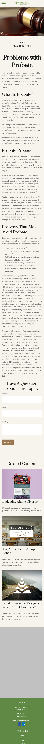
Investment (22, 738)
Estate (22, 740)
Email (4, 407)
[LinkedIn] (23, 724)
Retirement (22, 735)
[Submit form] (8, 442)
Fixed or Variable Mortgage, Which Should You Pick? (21, 605)
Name (4, 393)
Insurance (22, 743)
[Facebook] (19, 724)
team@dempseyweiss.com (22, 720)
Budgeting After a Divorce (20, 502)
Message (5, 421)
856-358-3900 (24, 707)
